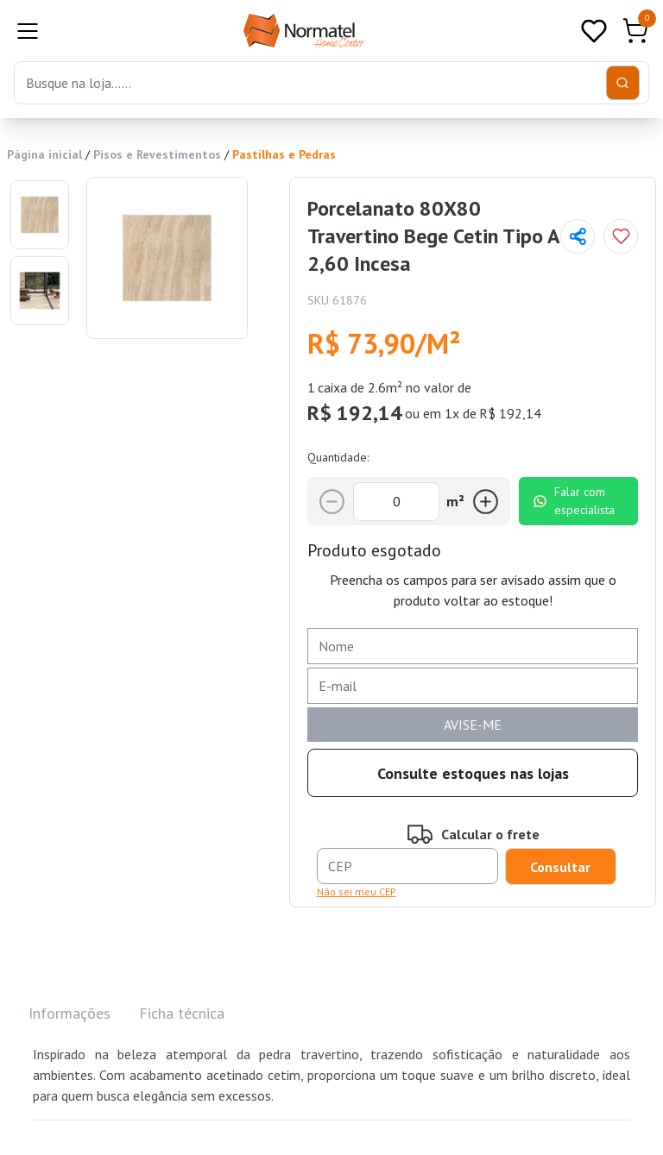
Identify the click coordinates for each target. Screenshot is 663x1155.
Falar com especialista (574, 501)
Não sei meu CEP (356, 891)
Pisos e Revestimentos (157, 154)
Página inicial (44, 154)
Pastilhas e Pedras (284, 154)
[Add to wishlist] (620, 236)
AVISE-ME (473, 724)
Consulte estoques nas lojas (473, 773)
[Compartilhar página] (577, 236)
